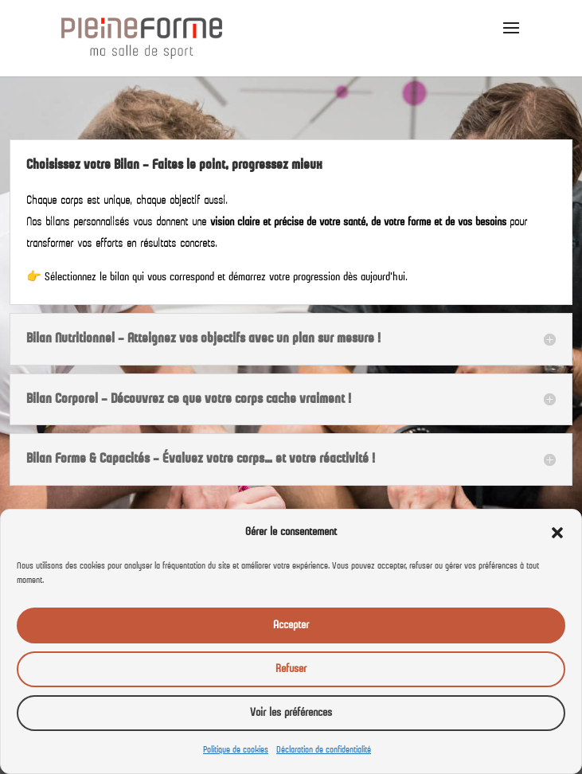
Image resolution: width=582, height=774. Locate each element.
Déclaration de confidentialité (323, 750)
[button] (557, 533)
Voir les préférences (291, 713)
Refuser (291, 669)
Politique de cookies (235, 750)
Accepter (291, 625)
